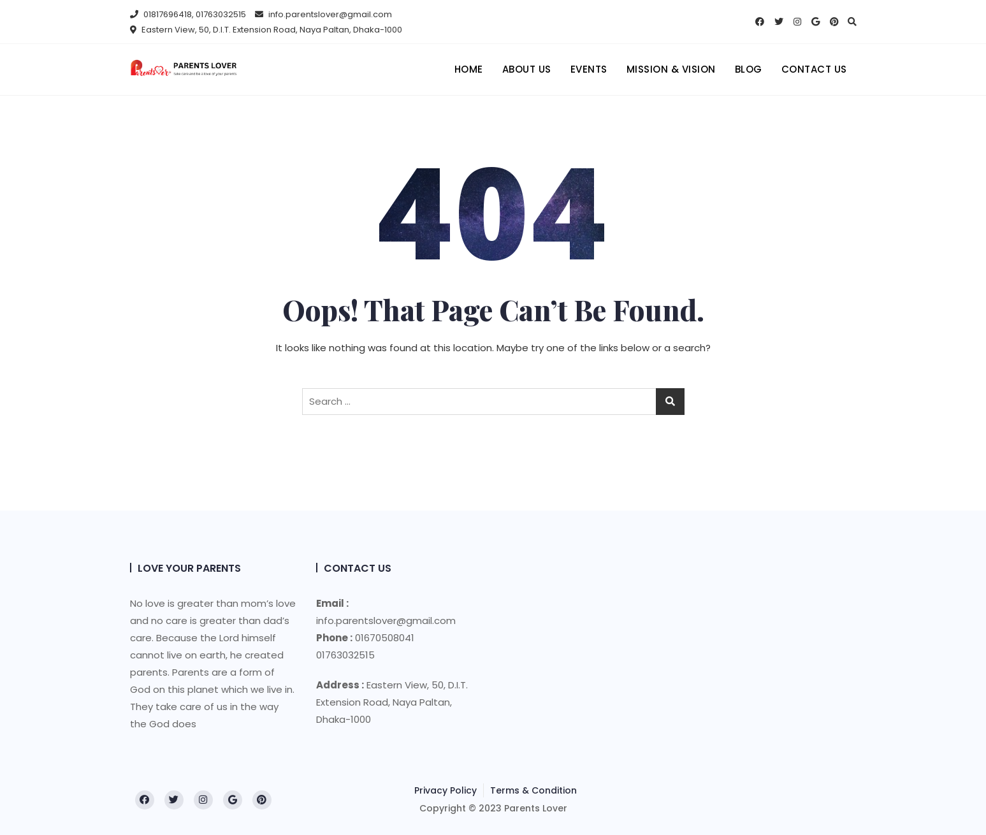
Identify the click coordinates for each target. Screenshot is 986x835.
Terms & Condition (533, 790)
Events (588, 69)
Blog (748, 69)
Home (468, 69)
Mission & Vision (671, 69)
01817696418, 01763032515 (188, 14)
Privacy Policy (445, 790)
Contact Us (814, 69)
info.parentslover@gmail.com (323, 14)
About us (526, 69)
